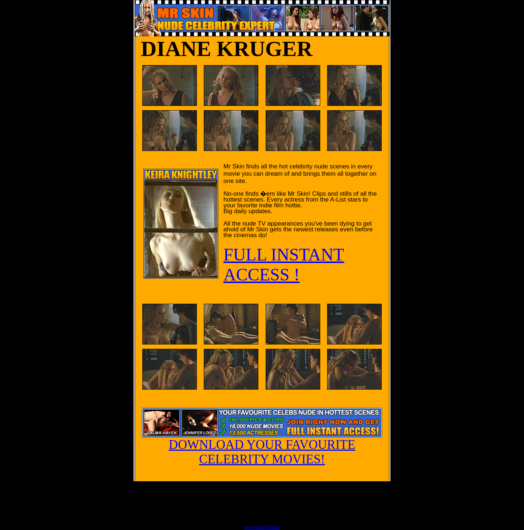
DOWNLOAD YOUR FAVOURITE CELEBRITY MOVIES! (262, 446)
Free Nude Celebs (261, 527)
